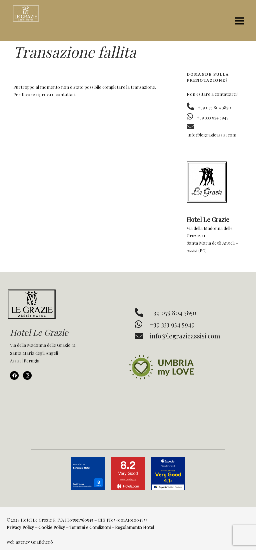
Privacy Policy (20, 527)
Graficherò (42, 542)
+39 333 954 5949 (208, 117)
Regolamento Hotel (134, 527)
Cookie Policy (51, 527)
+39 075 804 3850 (209, 107)
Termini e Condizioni (90, 527)
